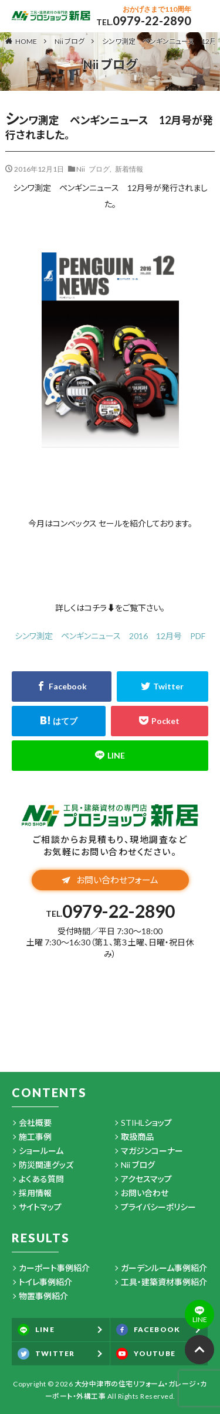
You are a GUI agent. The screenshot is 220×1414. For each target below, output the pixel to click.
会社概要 (35, 1123)
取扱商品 (137, 1137)
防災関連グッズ (46, 1165)
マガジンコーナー (152, 1151)
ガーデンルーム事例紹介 (164, 1268)
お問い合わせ (144, 1193)
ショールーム (41, 1151)
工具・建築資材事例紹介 (164, 1282)
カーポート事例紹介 (54, 1268)
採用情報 (35, 1193)
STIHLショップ (146, 1123)
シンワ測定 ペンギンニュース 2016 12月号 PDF (110, 636)
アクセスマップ (146, 1179)
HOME (26, 41)
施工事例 (35, 1137)
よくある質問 (41, 1179)
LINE (36, 1330)
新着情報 (129, 168)
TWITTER (46, 1354)
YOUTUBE (145, 1354)
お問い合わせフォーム (110, 880)
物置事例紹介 (43, 1296)
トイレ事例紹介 (45, 1282)
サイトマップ (40, 1207)
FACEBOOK (148, 1330)
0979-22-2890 (152, 20)
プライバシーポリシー (158, 1207)
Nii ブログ (69, 41)
